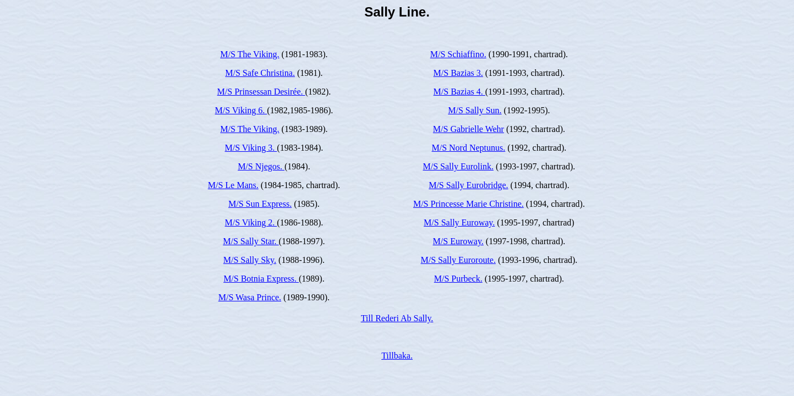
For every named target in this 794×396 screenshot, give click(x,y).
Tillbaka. (397, 355)
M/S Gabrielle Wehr (468, 129)
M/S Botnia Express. (261, 278)
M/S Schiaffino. (458, 54)
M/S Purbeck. (458, 278)
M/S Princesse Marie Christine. (468, 203)
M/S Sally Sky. (249, 260)
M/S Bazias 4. (459, 91)
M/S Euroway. (458, 241)
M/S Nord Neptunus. (468, 147)
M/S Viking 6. (241, 110)
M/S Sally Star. (250, 241)
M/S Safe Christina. (260, 73)
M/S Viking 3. (251, 147)
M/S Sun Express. (260, 203)
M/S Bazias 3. (458, 73)
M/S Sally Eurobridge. (468, 185)
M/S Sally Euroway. (459, 222)
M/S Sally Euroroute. (457, 260)
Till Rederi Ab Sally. (397, 318)
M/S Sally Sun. (474, 110)
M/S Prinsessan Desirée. (261, 91)
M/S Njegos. (261, 166)
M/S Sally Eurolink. (458, 166)
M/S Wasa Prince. (249, 297)
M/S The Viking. (249, 54)
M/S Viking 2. (251, 222)
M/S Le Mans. (233, 185)
